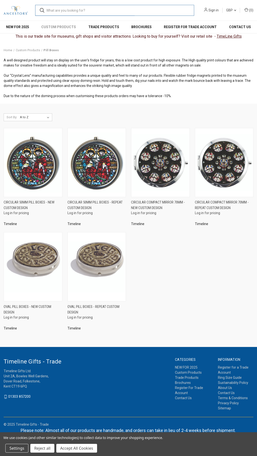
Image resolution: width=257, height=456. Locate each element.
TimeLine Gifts (229, 36)
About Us (225, 388)
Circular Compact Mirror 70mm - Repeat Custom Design (222, 205)
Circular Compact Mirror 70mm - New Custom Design (158, 205)
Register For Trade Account (190, 27)
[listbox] (35, 117)
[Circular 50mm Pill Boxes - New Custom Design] (33, 162)
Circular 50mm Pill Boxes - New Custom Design (29, 205)
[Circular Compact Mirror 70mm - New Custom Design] (160, 162)
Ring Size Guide (230, 378)
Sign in (213, 10)
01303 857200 (19, 397)
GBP (231, 10)
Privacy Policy (228, 403)
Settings (16, 448)
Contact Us (240, 27)
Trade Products (103, 27)
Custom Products (58, 27)
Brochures (141, 27)
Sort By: (12, 117)
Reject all (42, 448)
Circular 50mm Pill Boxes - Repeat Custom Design (95, 205)
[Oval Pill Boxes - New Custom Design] (33, 266)
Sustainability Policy (233, 383)
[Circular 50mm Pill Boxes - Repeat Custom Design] (96, 162)
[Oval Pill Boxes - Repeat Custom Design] (96, 266)
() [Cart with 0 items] (248, 10)
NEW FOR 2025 (17, 27)
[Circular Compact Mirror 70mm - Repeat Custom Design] (224, 162)
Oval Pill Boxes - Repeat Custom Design (93, 309)
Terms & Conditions (233, 398)
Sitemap (224, 408)
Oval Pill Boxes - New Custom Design (27, 309)
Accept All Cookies (76, 448)
